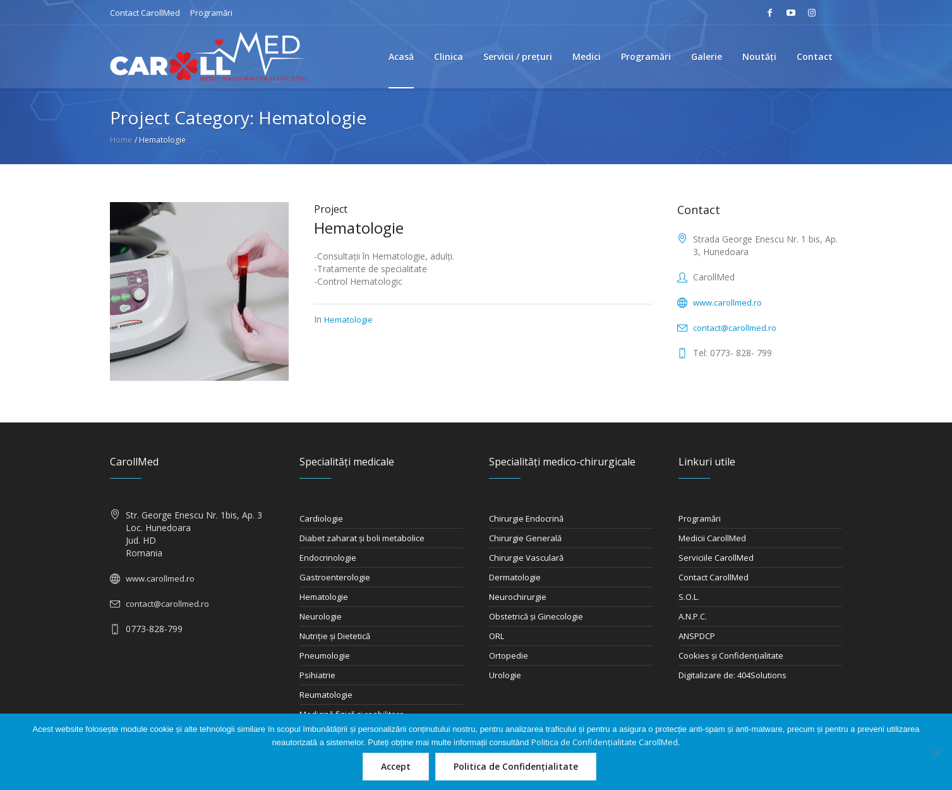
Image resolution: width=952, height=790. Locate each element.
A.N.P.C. (692, 616)
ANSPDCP (696, 636)
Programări (211, 12)
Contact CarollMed (145, 12)
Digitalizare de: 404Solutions (732, 675)
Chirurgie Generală (525, 538)
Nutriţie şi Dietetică (334, 636)
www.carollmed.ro (727, 302)
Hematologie (359, 227)
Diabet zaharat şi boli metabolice (362, 538)
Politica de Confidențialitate (516, 766)
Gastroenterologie (334, 577)
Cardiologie (321, 518)
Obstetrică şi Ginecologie (536, 616)
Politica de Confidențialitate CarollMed (604, 742)
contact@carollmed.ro (734, 327)
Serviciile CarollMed (716, 557)
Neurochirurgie (517, 596)
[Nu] (936, 752)
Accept (396, 766)
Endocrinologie (327, 557)
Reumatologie (325, 694)
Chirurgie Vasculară (526, 557)
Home (121, 140)
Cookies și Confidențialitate (730, 655)
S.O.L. (688, 596)
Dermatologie (515, 577)
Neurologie (320, 616)
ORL (496, 636)
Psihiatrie (317, 675)
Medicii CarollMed (712, 538)
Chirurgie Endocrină (526, 518)
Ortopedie (508, 655)
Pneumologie (324, 655)
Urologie (505, 675)
